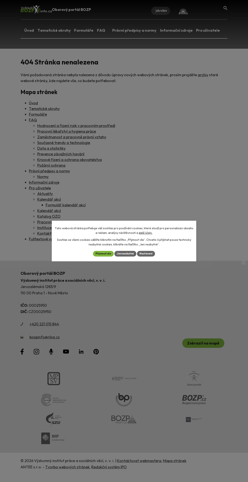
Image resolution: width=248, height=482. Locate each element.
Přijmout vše (100, 253)
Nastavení (149, 253)
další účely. (145, 232)
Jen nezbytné (125, 253)
